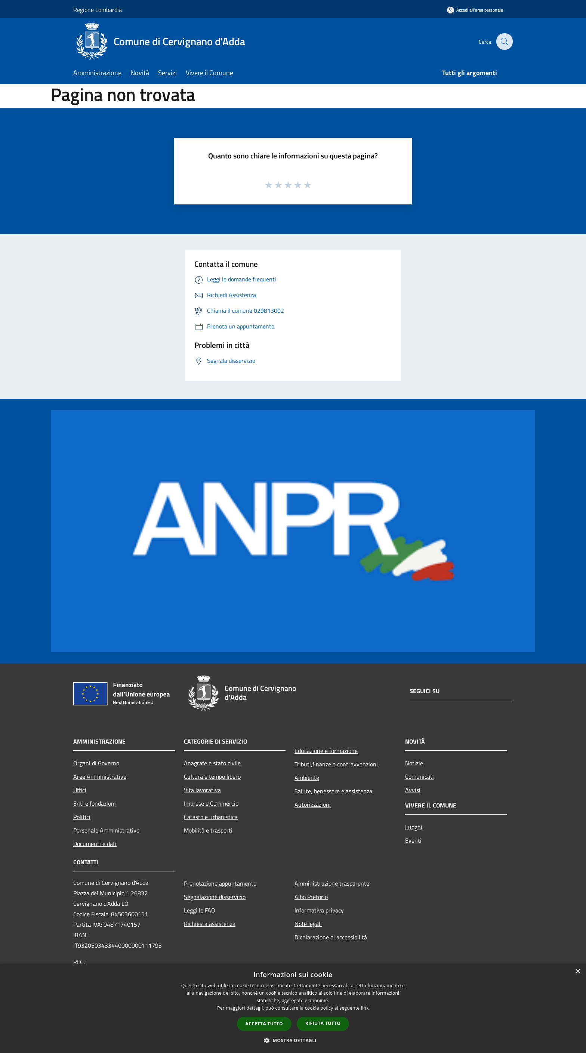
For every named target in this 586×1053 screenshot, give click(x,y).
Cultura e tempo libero (212, 776)
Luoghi (413, 826)
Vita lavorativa (202, 789)
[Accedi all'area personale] (475, 10)
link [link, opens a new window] (365, 1008)
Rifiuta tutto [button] (323, 1023)
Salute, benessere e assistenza (333, 791)
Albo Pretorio (311, 896)
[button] (293, 1040)
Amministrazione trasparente (331, 883)
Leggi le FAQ (199, 910)
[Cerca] (504, 41)
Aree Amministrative (99, 776)
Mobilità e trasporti (208, 830)
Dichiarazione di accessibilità (330, 937)
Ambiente (306, 777)
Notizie (414, 763)
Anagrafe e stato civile (212, 763)
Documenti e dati (95, 843)
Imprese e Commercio (211, 803)
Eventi (413, 840)
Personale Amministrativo (106, 830)
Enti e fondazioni (94, 803)
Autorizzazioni (312, 804)
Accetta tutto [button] (264, 1023)
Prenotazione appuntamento (220, 883)
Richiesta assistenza (209, 923)
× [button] (577, 972)
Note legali (308, 923)
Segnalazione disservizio (215, 896)
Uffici (79, 789)
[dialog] (293, 1008)
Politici (81, 816)
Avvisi (412, 789)
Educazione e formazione (326, 750)
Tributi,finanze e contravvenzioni (336, 764)
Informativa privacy (319, 910)
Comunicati (419, 776)
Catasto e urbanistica (211, 816)
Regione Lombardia (97, 9)
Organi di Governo (96, 763)
